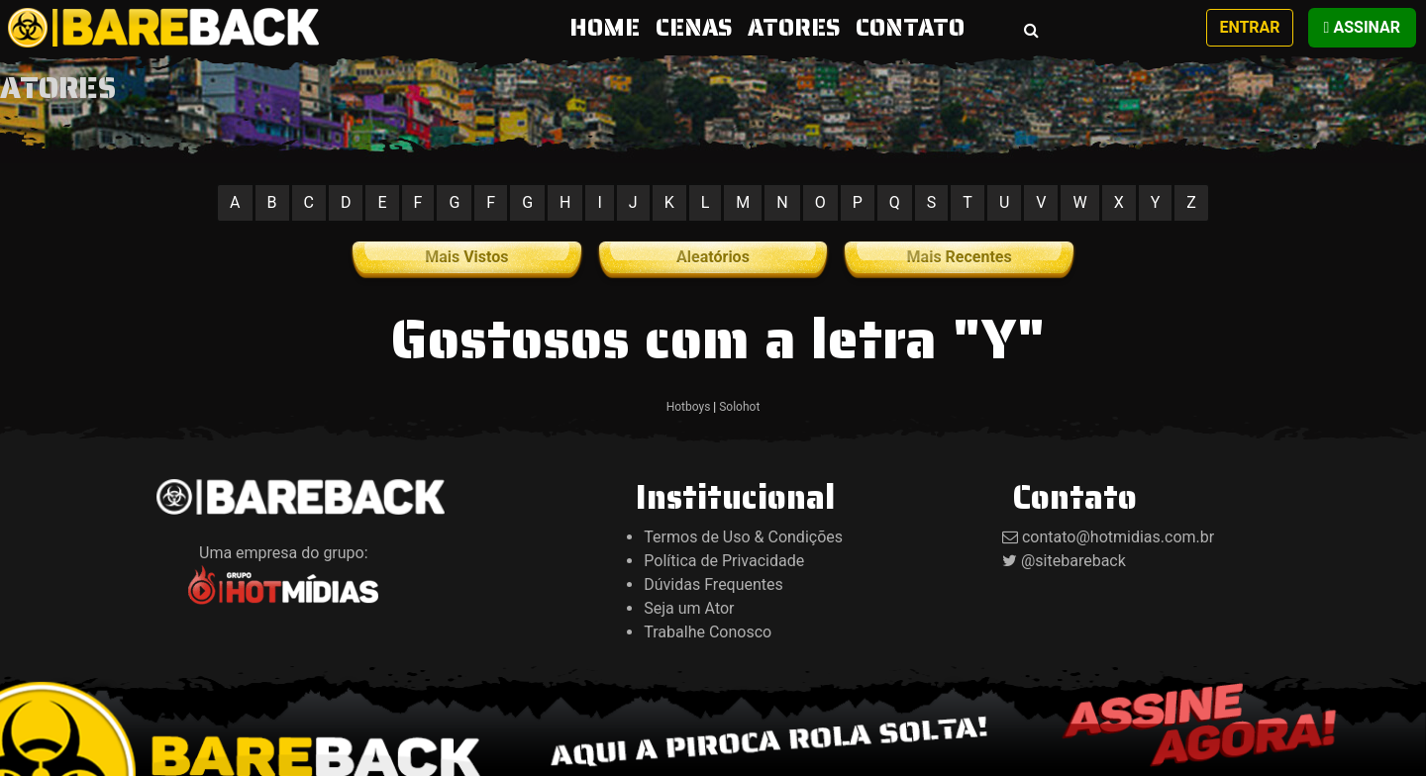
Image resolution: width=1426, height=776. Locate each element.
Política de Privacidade (724, 560)
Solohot (739, 407)
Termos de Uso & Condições (743, 537)
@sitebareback (1073, 560)
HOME (608, 27)
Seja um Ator (689, 608)
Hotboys (688, 407)
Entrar (1249, 27)
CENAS (694, 28)
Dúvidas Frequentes (713, 584)
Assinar (1362, 27)
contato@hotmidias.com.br (1118, 537)
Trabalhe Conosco (707, 632)
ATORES (794, 28)
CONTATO (910, 28)
